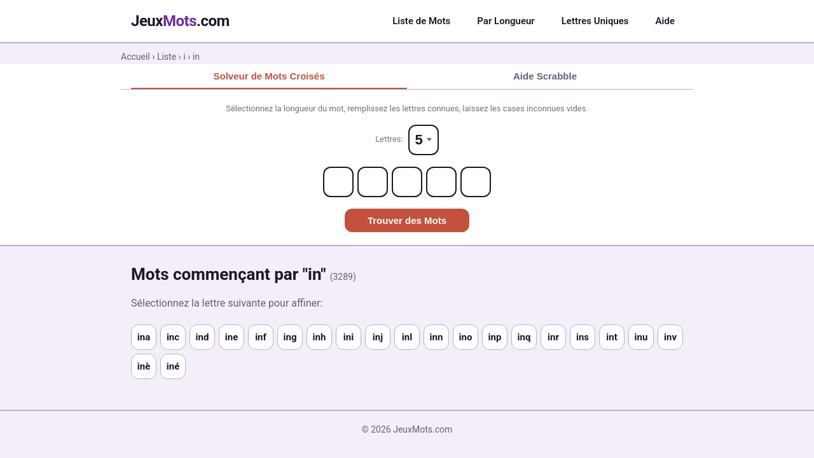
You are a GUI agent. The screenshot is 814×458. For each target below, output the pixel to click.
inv (670, 337)
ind (202, 337)
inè (143, 366)
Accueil (135, 57)
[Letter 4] (441, 182)
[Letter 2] (372, 182)
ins (582, 337)
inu (641, 337)
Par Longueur (505, 21)
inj (378, 337)
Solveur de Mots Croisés (268, 76)
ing (290, 337)
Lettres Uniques (595, 21)
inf (260, 337)
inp (495, 337)
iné (173, 366)
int (611, 337)
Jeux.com (180, 21)
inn (436, 337)
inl (407, 337)
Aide (665, 21)
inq (524, 337)
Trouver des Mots (407, 220)
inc (173, 337)
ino (466, 337)
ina (143, 337)
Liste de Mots (421, 21)
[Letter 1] (338, 182)
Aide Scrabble (545, 76)
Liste (166, 57)
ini (348, 337)
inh (319, 337)
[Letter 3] (407, 182)
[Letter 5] (475, 182)
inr (553, 337)
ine (231, 337)
